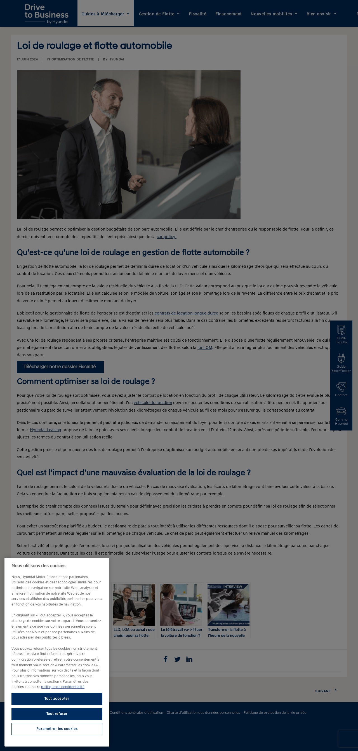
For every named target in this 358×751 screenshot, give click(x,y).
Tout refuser (57, 714)
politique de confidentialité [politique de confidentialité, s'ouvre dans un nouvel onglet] (62, 687)
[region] (56, 652)
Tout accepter (56, 699)
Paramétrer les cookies (56, 729)
